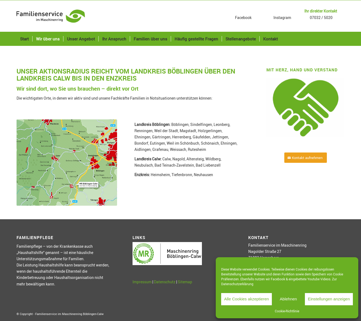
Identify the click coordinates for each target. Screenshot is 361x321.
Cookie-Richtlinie (287, 311)
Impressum (142, 281)
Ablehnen (288, 299)
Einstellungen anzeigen (329, 299)
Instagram (282, 17)
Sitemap (185, 281)
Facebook (243, 17)
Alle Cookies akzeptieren (246, 299)
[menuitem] (24, 39)
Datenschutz (164, 281)
